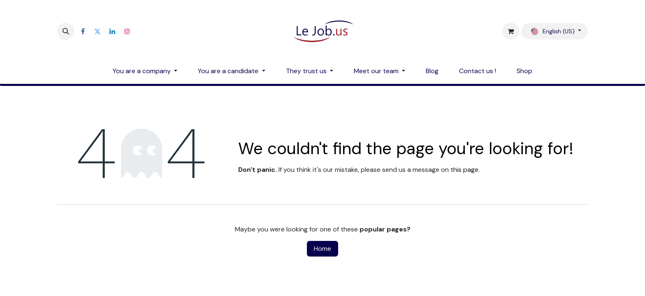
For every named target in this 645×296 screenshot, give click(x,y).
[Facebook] (82, 31)
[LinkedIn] (112, 31)
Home (322, 248)
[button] (65, 31)
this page (464, 169)
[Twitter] (97, 31)
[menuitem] (145, 71)
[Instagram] (127, 31)
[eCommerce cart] (511, 31)
